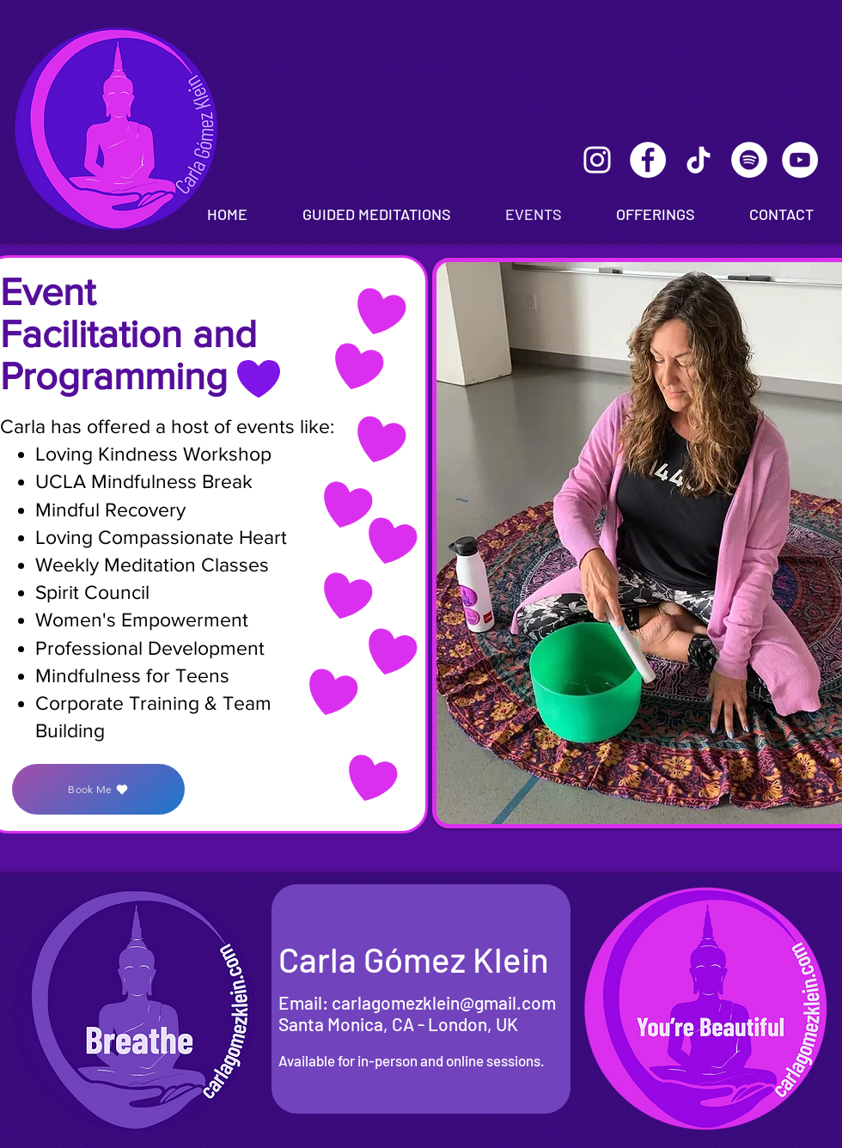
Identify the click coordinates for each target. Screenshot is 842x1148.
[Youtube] (800, 160)
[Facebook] (648, 160)
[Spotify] (749, 160)
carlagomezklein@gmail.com (444, 1002)
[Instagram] (597, 160)
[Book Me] (98, 789)
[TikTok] (698, 160)
